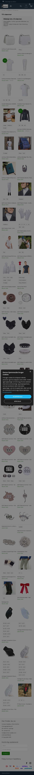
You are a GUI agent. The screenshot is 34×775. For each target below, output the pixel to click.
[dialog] (17, 387)
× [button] (30, 371)
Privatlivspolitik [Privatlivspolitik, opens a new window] (7, 392)
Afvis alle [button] (17, 401)
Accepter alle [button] (17, 396)
